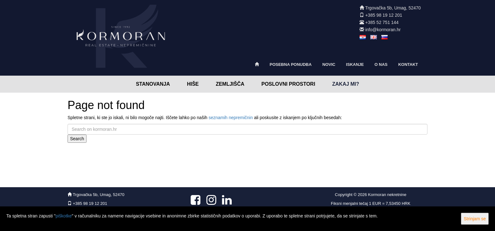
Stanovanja (153, 84)
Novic (328, 64)
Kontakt (408, 64)
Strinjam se (475, 218)
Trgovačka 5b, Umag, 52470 (393, 7)
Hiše (193, 84)
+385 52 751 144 (382, 22)
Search (77, 138)
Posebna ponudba (291, 64)
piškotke (64, 215)
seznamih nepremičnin (231, 117)
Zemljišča (230, 84)
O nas (380, 64)
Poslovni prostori (288, 84)
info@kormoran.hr (383, 29)
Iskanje (355, 64)
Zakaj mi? (345, 84)
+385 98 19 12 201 (383, 15)
